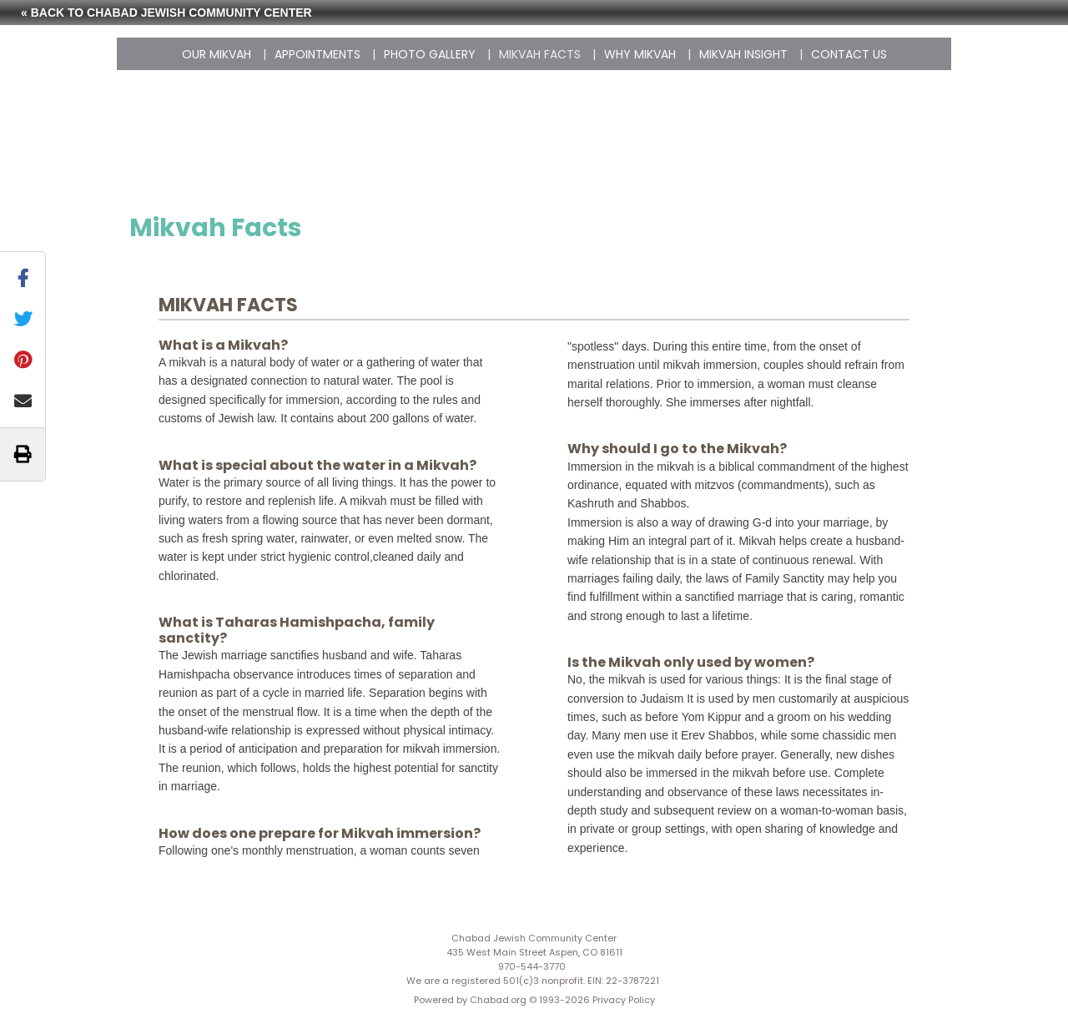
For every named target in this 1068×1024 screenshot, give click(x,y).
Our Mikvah (216, 54)
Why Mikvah (640, 54)
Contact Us (849, 54)
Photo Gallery (430, 54)
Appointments (317, 54)
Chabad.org (498, 999)
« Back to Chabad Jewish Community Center (166, 12)
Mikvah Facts (540, 54)
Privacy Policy (623, 999)
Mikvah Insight (743, 54)
